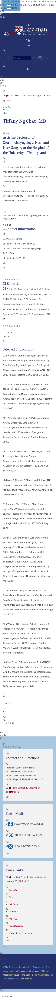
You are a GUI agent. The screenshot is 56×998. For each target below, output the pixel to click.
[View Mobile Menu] (9, 8)
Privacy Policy (43, 975)
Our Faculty (34, 95)
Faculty (26, 877)
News (11, 897)
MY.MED (13, 918)
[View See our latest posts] (11, 846)
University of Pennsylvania (21, 933)
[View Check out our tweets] (11, 835)
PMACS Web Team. (21, 978)
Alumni (10, 881)
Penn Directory (16, 925)
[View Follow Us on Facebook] (11, 823)
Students (38, 877)
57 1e (31, 34)
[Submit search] (40, 58)
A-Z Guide (13, 904)
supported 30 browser (29, 971)
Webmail (13, 911)
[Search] (22, 58)
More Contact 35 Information (26, 787)
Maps (14, 791)
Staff (21, 881)
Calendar (13, 890)
